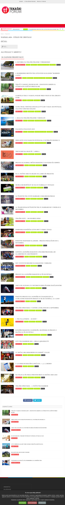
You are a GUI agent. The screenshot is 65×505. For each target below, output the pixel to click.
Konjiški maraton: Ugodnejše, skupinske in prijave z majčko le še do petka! (36, 331)
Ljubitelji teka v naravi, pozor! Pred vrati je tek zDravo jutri (37, 96)
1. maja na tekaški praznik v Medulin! (30, 118)
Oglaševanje (7, 489)
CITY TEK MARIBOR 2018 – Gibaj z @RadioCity (32, 341)
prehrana (31, 142)
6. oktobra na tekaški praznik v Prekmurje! (32, 62)
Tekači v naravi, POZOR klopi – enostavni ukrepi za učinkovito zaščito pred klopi (35, 85)
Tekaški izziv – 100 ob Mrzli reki (27, 218)
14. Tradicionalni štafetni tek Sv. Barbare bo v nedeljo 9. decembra (38, 208)
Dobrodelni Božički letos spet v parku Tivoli (33, 229)
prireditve (34, 64)
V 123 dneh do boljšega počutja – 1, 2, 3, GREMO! (33, 363)
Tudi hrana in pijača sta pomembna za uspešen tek (26, 460)
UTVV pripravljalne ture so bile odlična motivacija (27, 444)
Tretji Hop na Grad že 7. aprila (27, 151)
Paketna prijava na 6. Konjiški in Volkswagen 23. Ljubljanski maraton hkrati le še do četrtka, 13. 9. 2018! (37, 297)
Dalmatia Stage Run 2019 (25, 129)
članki (25, 89)
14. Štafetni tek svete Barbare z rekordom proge (35, 196)
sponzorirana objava (43, 64)
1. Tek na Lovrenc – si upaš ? (26, 319)
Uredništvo (7, 487)
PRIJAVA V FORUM (41, 1)
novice (27, 29)
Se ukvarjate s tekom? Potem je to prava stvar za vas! (27, 436)
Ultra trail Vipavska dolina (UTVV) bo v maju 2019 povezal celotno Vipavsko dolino (38, 108)
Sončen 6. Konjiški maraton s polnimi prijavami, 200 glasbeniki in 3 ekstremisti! (35, 253)
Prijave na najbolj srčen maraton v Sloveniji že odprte (37, 162)
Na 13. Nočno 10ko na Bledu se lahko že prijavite (34, 174)
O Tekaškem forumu (30, 1)
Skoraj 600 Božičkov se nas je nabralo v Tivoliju (34, 185)
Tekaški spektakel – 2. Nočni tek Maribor (31, 386)
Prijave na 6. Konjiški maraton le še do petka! (33, 274)
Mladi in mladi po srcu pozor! (20, 452)
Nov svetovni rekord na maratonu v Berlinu (33, 263)
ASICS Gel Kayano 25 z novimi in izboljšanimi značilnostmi (38, 285)
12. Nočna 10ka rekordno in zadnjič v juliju (32, 352)
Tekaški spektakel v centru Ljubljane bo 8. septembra (37, 308)
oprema (33, 288)
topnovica (52, 64)
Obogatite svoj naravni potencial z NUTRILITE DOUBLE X (37, 140)
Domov (21, 1)
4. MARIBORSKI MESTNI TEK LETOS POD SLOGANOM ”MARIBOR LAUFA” (37, 74)
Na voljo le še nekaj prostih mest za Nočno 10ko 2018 (36, 375)
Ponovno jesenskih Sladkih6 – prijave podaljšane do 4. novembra (37, 242)
